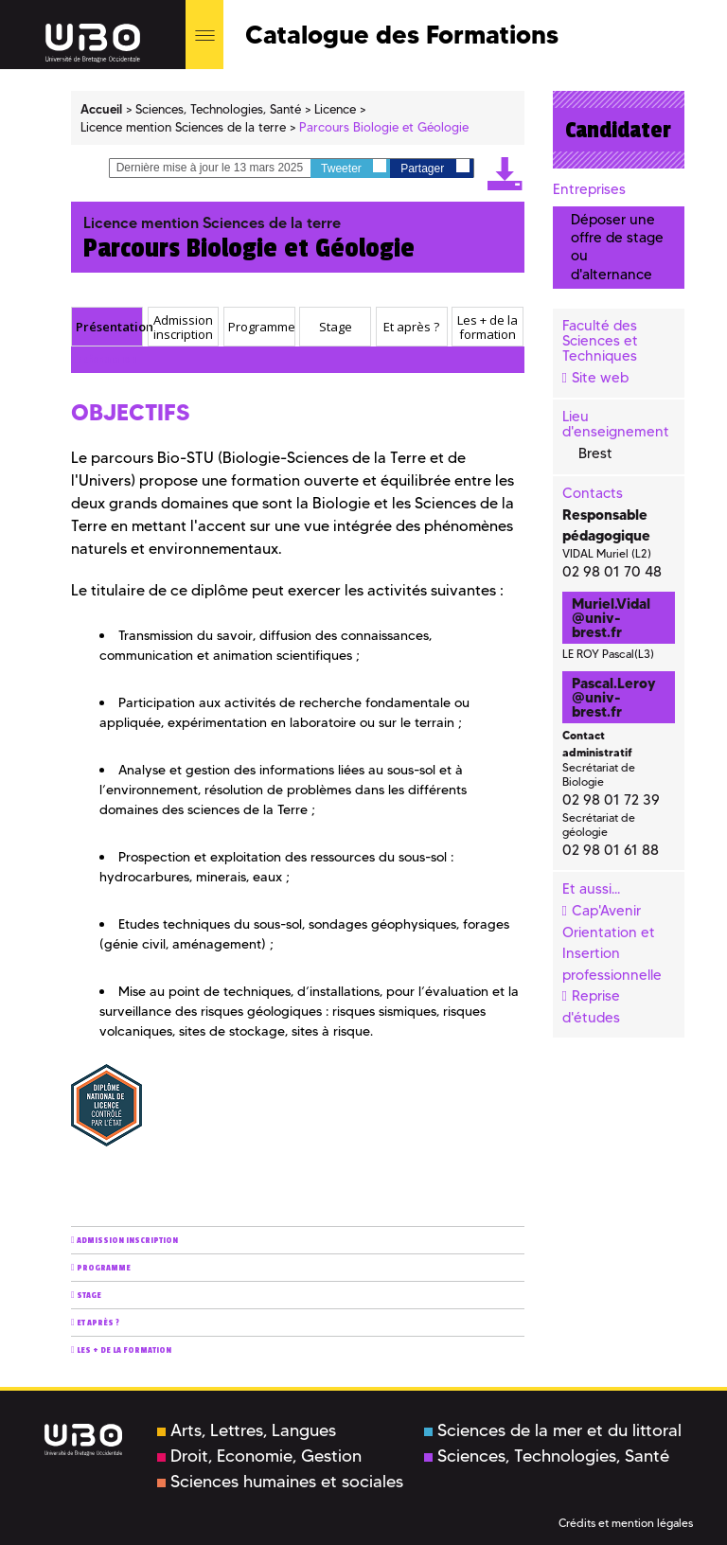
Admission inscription (127, 1240)
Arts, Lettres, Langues (246, 1430)
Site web (600, 377)
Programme (104, 1268)
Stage (89, 1295)
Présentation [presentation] (109, 326)
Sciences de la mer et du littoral (553, 1430)
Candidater (618, 129)
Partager (434, 167)
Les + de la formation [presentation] (487, 327)
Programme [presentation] (261, 326)
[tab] (107, 326)
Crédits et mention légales (626, 1523)
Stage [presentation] (335, 326)
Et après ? (98, 1323)
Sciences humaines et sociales (280, 1481)
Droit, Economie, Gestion (259, 1456)
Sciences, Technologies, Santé (546, 1456)
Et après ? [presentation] (411, 326)
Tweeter (353, 167)
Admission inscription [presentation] (183, 327)
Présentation (106, 360)
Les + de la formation (124, 1350)
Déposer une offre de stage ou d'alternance (617, 247)
